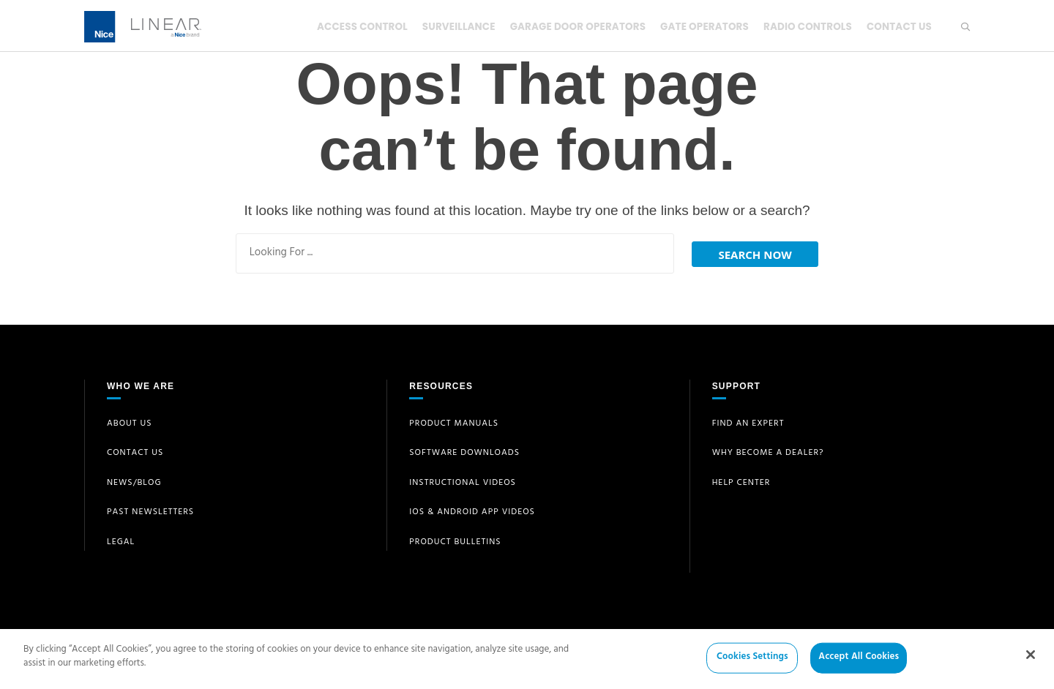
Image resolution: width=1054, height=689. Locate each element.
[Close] (1030, 662)
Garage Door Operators (568, 26)
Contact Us (898, 26)
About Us (129, 424)
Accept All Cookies (858, 665)
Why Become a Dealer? (768, 453)
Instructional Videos (462, 483)
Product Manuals (453, 424)
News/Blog (134, 483)
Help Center (741, 483)
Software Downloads (464, 453)
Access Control (347, 26)
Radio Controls (804, 26)
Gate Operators (698, 26)
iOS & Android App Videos (472, 513)
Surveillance (446, 26)
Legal (121, 543)
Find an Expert (748, 424)
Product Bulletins (455, 543)
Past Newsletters (150, 513)
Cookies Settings (752, 665)
